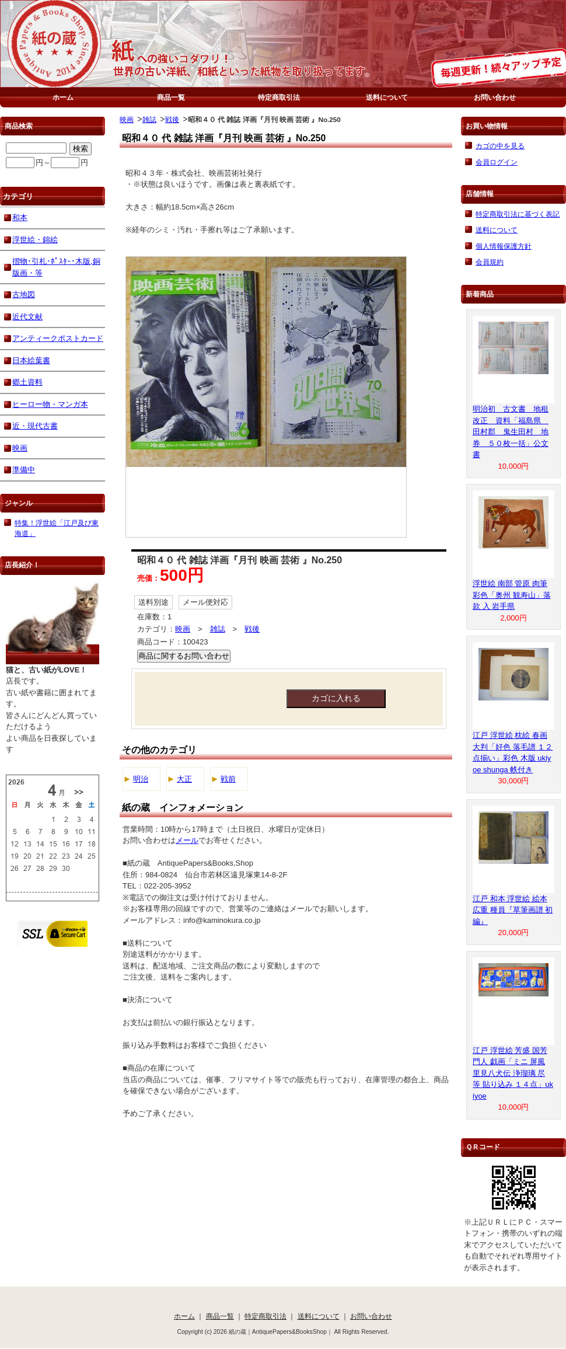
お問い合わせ (495, 97)
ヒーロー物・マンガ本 (50, 404)
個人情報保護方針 (504, 246)
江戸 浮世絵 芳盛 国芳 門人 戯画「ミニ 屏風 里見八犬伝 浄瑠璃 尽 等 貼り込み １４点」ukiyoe (513, 1073)
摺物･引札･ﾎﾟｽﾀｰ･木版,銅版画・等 (56, 267)
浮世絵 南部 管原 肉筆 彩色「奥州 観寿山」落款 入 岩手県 (512, 595)
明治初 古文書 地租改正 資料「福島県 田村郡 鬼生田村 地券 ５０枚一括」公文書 (510, 432)
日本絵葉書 (31, 360)
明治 (140, 779)
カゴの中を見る (500, 145)
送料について (387, 97)
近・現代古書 (35, 425)
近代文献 (27, 316)
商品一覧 (171, 97)
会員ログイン (497, 162)
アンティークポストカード (57, 338)
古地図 (23, 294)
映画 (127, 119)
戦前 (228, 779)
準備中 (23, 469)
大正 (184, 779)
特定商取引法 (279, 97)
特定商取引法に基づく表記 (518, 214)
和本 (19, 217)
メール (187, 840)
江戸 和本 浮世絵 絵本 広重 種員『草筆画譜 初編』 (513, 910)
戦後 (172, 119)
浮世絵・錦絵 (35, 239)
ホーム (63, 97)
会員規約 (490, 262)
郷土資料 (27, 382)
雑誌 (149, 119)
